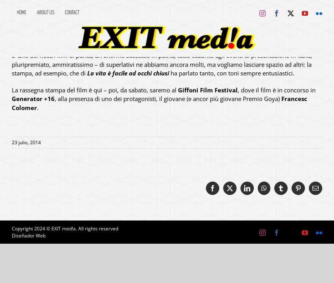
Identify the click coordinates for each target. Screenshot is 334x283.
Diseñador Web (29, 235)
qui (98, 90)
